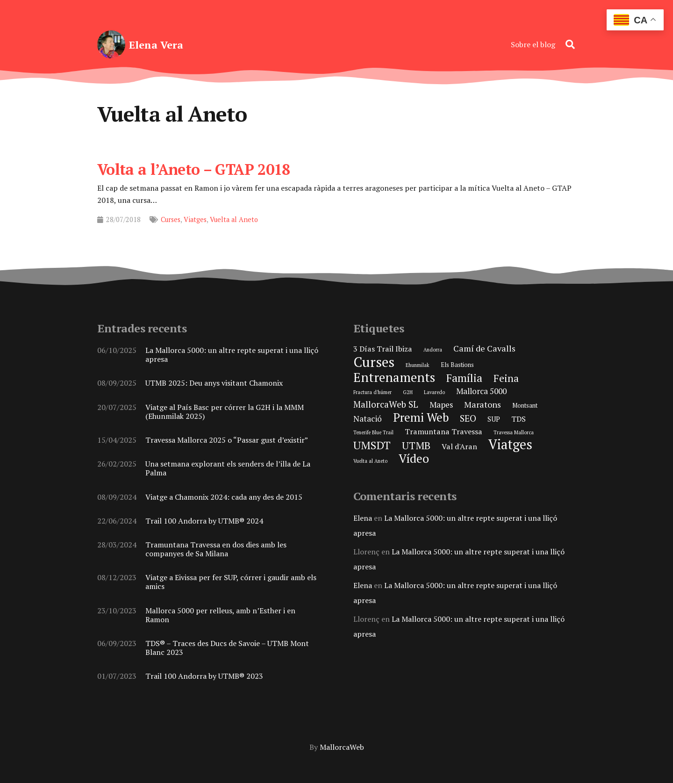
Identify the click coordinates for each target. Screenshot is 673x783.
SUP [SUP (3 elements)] (493, 419)
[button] (570, 44)
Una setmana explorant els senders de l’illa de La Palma (227, 468)
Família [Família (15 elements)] (464, 378)
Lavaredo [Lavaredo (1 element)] (434, 392)
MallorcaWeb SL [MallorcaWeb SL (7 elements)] (385, 404)
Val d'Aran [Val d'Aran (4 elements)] (459, 446)
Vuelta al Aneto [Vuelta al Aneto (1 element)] (370, 461)
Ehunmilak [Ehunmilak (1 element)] (418, 365)
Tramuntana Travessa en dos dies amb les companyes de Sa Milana (215, 549)
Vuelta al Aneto (234, 219)
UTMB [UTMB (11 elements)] (416, 445)
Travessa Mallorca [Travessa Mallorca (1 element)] (514, 432)
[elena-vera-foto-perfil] (111, 44)
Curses (170, 219)
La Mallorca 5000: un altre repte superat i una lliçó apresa (231, 354)
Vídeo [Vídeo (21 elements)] (414, 458)
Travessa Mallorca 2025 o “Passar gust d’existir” (226, 440)
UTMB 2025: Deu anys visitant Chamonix (214, 383)
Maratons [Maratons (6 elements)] (482, 404)
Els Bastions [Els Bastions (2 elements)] (457, 364)
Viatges (195, 219)
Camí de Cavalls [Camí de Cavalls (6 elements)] (484, 348)
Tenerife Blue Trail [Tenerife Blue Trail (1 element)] (373, 432)
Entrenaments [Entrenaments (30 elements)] (394, 377)
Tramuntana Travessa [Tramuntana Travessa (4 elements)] (443, 431)
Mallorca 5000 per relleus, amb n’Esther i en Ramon (220, 615)
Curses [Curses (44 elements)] (373, 362)
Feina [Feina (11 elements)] (506, 378)
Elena (362, 518)
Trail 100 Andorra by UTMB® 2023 (204, 676)
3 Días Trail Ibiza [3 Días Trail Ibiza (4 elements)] (382, 349)
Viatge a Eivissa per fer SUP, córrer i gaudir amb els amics (230, 582)
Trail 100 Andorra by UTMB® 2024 (204, 521)
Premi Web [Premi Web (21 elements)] (421, 417)
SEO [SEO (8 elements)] (468, 418)
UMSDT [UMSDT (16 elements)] (372, 445)
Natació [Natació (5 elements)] (367, 418)
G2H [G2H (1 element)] (408, 392)
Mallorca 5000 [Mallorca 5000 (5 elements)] (481, 391)
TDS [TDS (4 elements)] (518, 419)
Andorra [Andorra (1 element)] (432, 349)
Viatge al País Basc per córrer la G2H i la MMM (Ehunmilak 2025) (224, 411)
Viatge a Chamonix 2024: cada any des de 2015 (223, 497)
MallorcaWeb (342, 747)
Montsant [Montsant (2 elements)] (524, 405)
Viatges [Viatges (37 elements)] (510, 444)
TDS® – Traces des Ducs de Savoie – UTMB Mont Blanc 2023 (227, 647)
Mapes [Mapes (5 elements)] (441, 404)
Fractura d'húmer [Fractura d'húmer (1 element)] (372, 392)
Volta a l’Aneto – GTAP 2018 (193, 169)
